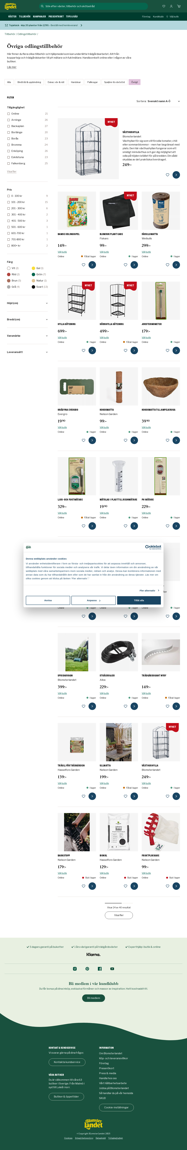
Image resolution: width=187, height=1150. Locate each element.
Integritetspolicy (84, 1138)
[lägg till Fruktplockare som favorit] (167, 886)
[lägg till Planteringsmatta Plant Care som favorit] (83, 616)
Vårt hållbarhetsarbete (113, 1083)
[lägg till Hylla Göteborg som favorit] (83, 350)
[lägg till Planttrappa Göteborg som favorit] (125, 616)
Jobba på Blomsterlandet (114, 1088)
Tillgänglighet (115, 1138)
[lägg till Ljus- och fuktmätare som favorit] (83, 526)
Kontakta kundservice (67, 1062)
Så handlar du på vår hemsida (116, 1093)
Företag (146, 16)
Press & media (107, 1073)
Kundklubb (158, 16)
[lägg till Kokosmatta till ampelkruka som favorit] (167, 440)
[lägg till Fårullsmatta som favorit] (167, 265)
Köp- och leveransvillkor (113, 1058)
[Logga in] (171, 6)
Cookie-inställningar (116, 1107)
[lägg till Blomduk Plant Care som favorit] (125, 265)
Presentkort (106, 1068)
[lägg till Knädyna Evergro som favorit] (83, 440)
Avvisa (48, 600)
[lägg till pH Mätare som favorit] (167, 526)
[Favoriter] (164, 6)
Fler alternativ (147, 590)
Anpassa (93, 600)
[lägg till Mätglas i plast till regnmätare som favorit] (125, 526)
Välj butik (172, 16)
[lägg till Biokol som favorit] (125, 886)
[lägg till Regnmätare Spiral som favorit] (167, 616)
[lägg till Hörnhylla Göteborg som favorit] (125, 350)
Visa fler (11, 171)
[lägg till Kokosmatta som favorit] (125, 440)
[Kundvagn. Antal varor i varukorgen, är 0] (178, 6)
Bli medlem (93, 998)
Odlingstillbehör (27, 34)
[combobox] (96, 6)
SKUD (102, 1098)
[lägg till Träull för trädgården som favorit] (83, 796)
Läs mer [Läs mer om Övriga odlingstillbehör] (11, 67)
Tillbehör (10, 34)
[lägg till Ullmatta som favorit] (125, 796)
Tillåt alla (139, 600)
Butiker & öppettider (66, 1096)
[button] (27, 303)
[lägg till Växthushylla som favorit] (167, 175)
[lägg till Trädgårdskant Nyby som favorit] (167, 706)
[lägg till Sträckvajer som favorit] (125, 706)
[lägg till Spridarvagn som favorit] (83, 706)
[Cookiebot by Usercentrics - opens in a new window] (147, 547)
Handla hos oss (108, 1078)
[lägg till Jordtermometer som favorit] (167, 350)
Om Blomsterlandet (110, 1053)
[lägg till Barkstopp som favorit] (83, 886)
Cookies (68, 1138)
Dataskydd (101, 1138)
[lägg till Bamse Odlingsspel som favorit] (83, 265)
